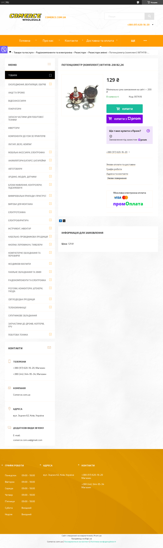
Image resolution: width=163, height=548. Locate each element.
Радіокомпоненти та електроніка (54, 52)
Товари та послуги (24, 52)
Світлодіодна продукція (21, 299)
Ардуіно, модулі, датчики (22, 176)
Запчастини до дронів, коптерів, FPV (26, 325)
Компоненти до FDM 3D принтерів (26, 136)
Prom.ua (97, 535)
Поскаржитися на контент (76, 541)
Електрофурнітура (18, 220)
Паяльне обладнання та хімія (24, 272)
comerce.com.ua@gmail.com (27, 440)
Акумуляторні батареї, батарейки (27, 160)
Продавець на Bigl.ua (81, 538)
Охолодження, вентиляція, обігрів (27, 84)
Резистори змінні (97, 52)
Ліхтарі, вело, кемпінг (20, 144)
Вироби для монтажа (20, 204)
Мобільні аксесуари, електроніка (26, 152)
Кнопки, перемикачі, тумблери (25, 244)
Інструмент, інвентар (19, 228)
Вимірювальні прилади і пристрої (27, 196)
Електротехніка (17, 212)
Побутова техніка (18, 334)
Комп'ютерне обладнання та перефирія (24, 254)
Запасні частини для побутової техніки (25, 118)
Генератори (14, 108)
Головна (24, 40)
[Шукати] (149, 16)
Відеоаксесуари (17, 100)
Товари (12, 75)
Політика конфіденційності (103, 541)
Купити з (127, 119)
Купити (127, 108)
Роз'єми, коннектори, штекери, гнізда (25, 290)
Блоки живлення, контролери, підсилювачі (25, 186)
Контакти (71, 40)
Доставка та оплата (100, 40)
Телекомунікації (17, 307)
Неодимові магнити (19, 264)
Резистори (80, 52)
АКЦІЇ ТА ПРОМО (16, 92)
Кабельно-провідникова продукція (28, 236)
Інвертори (13, 128)
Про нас (48, 40)
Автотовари (15, 168)
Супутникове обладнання (22, 315)
